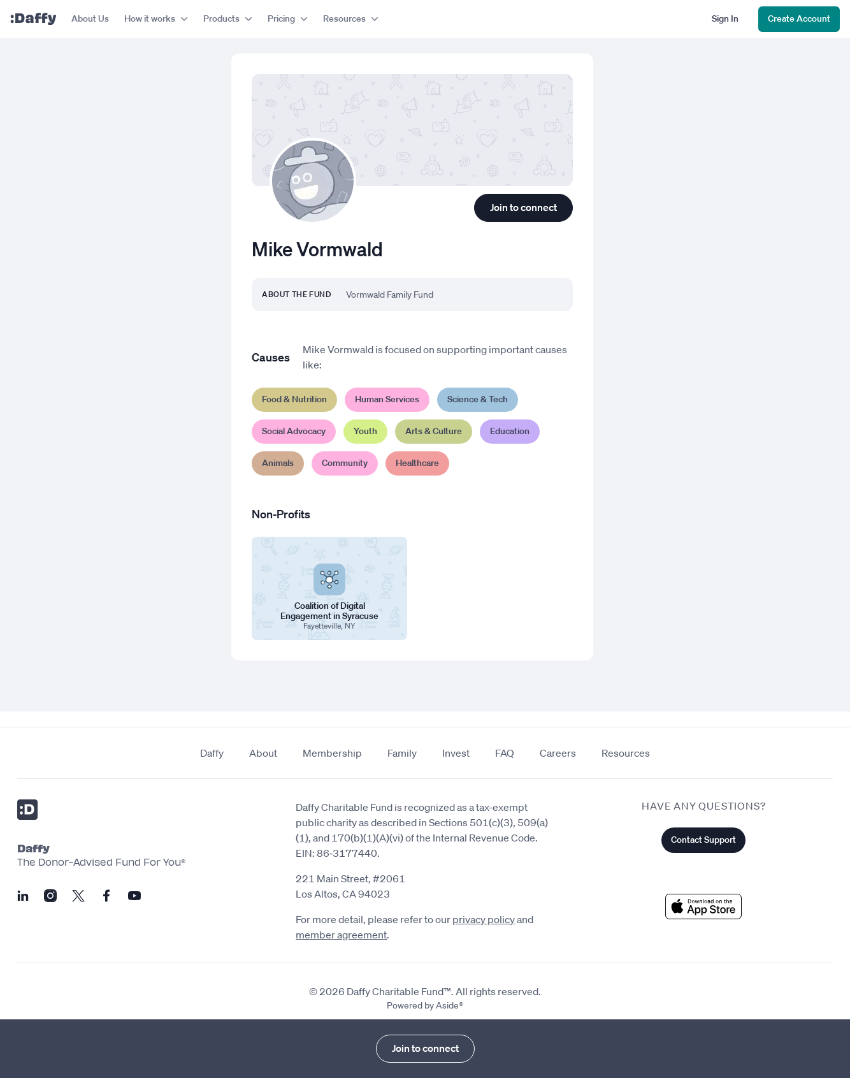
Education (509, 431)
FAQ (504, 753)
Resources (625, 753)
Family (402, 753)
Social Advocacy (294, 431)
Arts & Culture (433, 431)
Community (345, 463)
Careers (558, 753)
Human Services (387, 399)
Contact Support (703, 839)
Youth (365, 431)
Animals (278, 463)
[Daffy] (33, 19)
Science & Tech (477, 399)
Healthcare (417, 463)
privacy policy (483, 919)
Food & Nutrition (294, 399)
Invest (456, 753)
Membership (332, 753)
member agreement (341, 934)
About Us (90, 18)
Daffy (212, 753)
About (263, 753)
